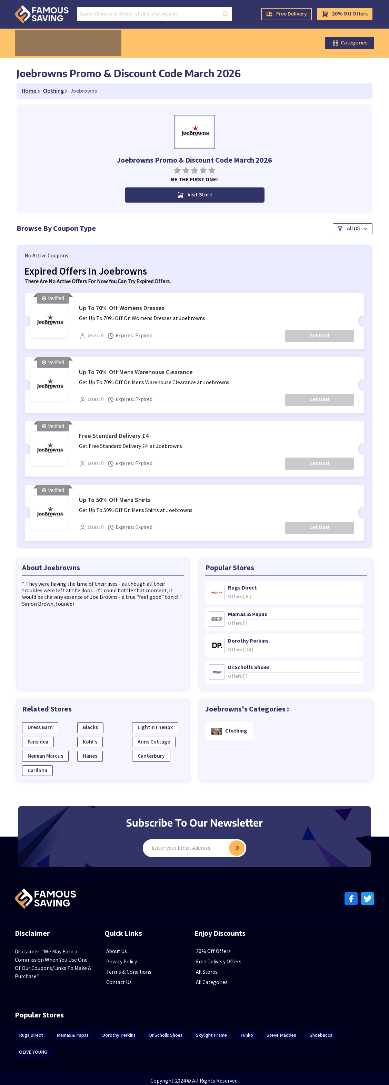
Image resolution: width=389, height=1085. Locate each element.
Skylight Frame (221, 1031)
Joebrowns (93, 81)
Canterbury (155, 752)
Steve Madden (291, 1031)
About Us (82, 38)
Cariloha (47, 766)
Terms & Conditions (139, 968)
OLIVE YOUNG (43, 1048)
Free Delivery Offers (229, 958)
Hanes (96, 752)
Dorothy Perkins (128, 1031)
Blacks (97, 723)
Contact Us (129, 978)
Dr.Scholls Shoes (175, 1031)
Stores (56, 38)
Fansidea (48, 737)
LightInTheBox (159, 723)
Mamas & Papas (82, 1031)
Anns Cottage (157, 737)
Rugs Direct (41, 1031)
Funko (256, 1031)
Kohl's (96, 737)
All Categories (222, 978)
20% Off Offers (335, 15)
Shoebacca (330, 1031)
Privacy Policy (132, 958)
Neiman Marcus (55, 752)
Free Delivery (276, 15)
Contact (110, 38)
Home (33, 38)
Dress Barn (50, 723)
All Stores (217, 968)
